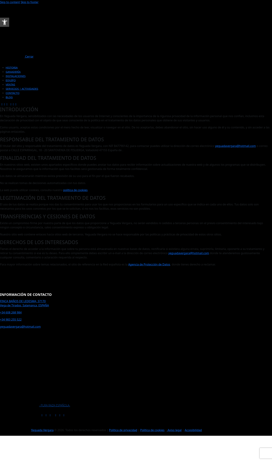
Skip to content (10, 2)
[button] (4, 22)
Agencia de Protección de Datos (149, 264)
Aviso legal (174, 430)
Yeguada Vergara (42, 430)
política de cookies (75, 190)
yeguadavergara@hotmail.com (235, 146)
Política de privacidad (123, 430)
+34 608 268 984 (11, 312)
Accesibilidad (193, 430)
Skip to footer (29, 2)
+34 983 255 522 (11, 319)
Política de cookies (152, 430)
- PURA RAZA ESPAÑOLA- (54, 405)
